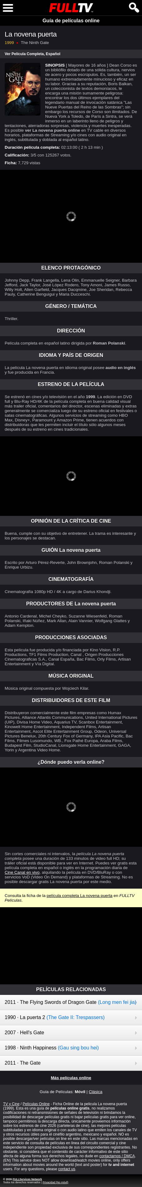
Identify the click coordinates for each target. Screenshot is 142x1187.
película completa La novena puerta (79, 895)
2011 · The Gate (22, 1063)
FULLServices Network (27, 1179)
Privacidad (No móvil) (55, 1182)
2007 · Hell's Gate (24, 1032)
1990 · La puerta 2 (55, 1017)
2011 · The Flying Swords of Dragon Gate (70, 1002)
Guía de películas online (70, 20)
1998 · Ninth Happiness (52, 1047)
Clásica (95, 1091)
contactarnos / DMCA (117, 1156)
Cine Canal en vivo (22, 872)
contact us (66, 1169)
